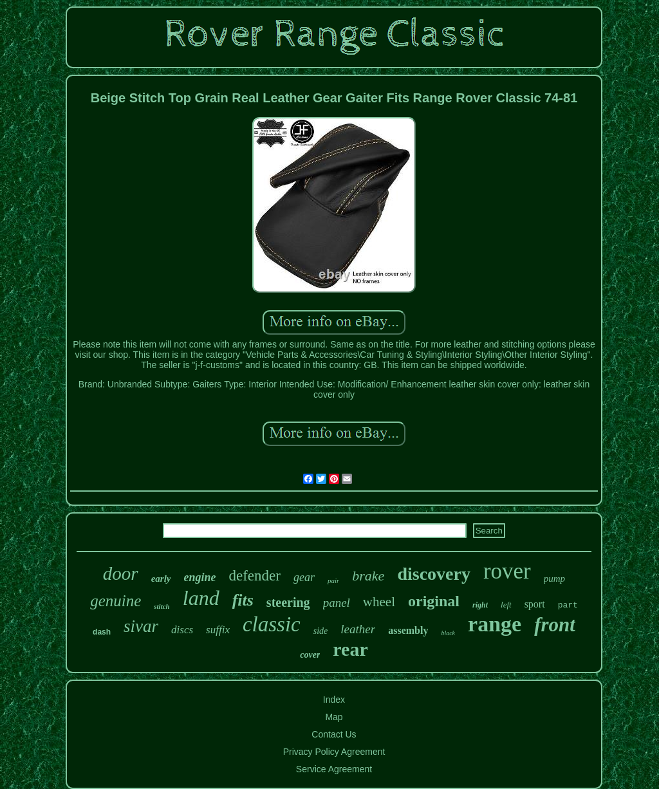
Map (333, 717)
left (506, 604)
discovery (433, 574)
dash (102, 631)
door (120, 573)
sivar (141, 626)
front (554, 624)
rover (507, 571)
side (320, 631)
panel (336, 602)
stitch (161, 606)
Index (334, 699)
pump (554, 578)
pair (333, 580)
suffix (218, 630)
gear (304, 577)
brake (368, 576)
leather (357, 629)
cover (310, 655)
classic (272, 624)
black (448, 632)
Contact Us (333, 734)
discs (182, 630)
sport (534, 604)
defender (255, 576)
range (494, 624)
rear (350, 649)
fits (243, 600)
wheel (379, 601)
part (568, 605)
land (201, 597)
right (480, 604)
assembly (408, 630)
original (433, 601)
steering (288, 602)
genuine (115, 600)
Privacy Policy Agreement (334, 752)
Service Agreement (334, 769)
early (161, 578)
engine (199, 577)
